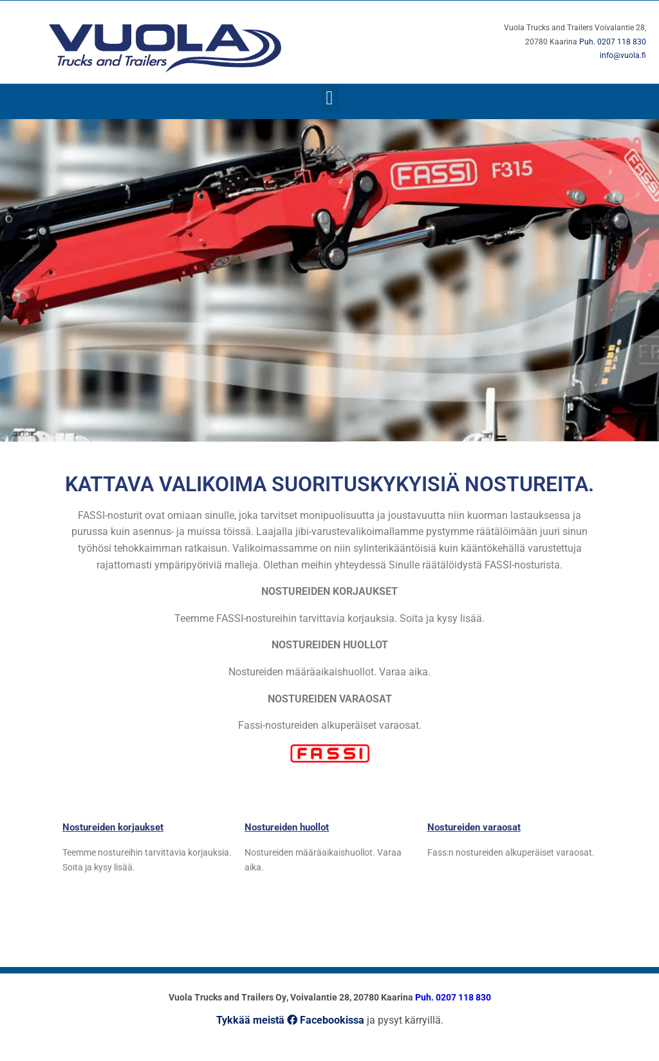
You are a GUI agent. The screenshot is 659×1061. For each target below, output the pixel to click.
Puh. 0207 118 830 (612, 41)
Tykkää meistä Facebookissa (290, 1020)
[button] (329, 98)
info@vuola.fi (623, 55)
